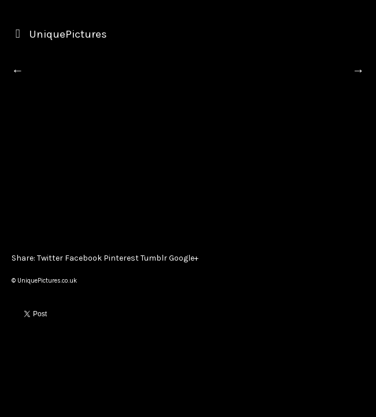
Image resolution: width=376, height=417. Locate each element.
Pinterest (121, 258)
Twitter (50, 258)
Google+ (183, 258)
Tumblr (154, 258)
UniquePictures (68, 34)
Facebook (83, 258)
